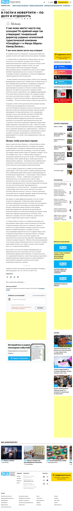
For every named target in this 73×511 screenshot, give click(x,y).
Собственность (57, 504)
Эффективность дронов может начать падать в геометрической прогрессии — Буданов (60, 217)
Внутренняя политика (6, 496)
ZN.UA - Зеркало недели (63, 100)
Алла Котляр (5, 462)
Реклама (19, 478)
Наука (37, 496)
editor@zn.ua (31, 488)
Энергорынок (4, 502)
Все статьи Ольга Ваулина (14, 282)
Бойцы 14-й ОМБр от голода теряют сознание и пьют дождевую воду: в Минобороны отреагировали (61, 202)
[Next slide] (71, 5)
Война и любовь (58, 126)
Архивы (18, 476)
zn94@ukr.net (31, 484)
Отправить (40, 308)
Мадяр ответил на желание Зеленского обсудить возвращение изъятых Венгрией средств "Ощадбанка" (60, 192)
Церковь (38, 502)
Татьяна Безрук (29, 464)
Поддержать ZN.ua (63, 2)
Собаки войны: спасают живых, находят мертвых (60, 147)
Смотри (56, 333)
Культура (38, 504)
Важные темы (5, 5)
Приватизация (4, 504)
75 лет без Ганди (58, 170)
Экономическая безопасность (26, 502)
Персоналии (22, 504)
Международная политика (7, 498)
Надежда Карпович (53, 462)
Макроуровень (4, 500)
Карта (18, 483)
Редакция (19, 480)
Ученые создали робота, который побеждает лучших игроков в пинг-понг (62, 371)
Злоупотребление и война (59, 140)
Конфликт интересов (24, 500)
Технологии (39, 498)
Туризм (56, 502)
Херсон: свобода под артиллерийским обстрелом (59, 134)
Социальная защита (23, 496)
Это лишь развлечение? (60, 164)
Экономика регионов (6, 507)
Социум (56, 496)
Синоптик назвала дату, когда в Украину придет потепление (60, 185)
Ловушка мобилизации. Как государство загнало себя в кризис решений (60, 210)
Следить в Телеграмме (19, 358)
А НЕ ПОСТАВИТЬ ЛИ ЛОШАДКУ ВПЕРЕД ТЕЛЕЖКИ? (60, 271)
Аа (55, 2)
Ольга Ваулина (16, 24)
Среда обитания (40, 500)
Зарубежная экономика (24, 498)
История (56, 498)
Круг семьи (57, 500)
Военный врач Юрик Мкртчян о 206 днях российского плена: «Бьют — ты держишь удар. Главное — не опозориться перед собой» (59, 157)
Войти (51, 2)
